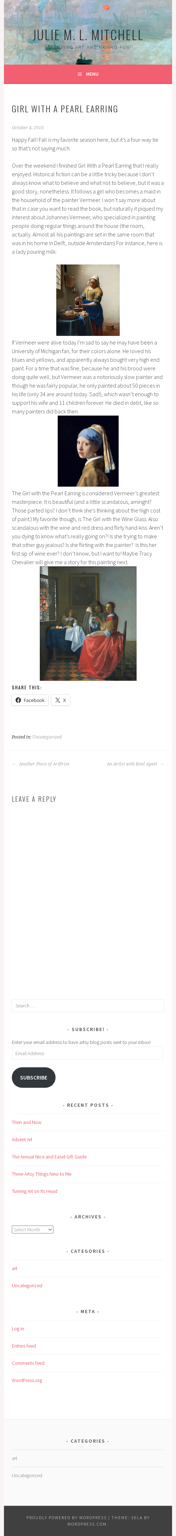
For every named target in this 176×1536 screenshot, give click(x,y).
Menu (92, 74)
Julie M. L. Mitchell (88, 34)
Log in (18, 1328)
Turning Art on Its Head (34, 1191)
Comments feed (28, 1363)
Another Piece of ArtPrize (41, 764)
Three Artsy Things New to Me (41, 1174)
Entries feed (24, 1346)
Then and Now (27, 1122)
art (14, 1268)
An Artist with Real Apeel (135, 764)
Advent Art (22, 1139)
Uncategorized (47, 737)
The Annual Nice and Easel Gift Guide (49, 1156)
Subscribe (33, 1077)
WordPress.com (87, 1524)
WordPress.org (27, 1380)
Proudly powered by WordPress (67, 1517)
